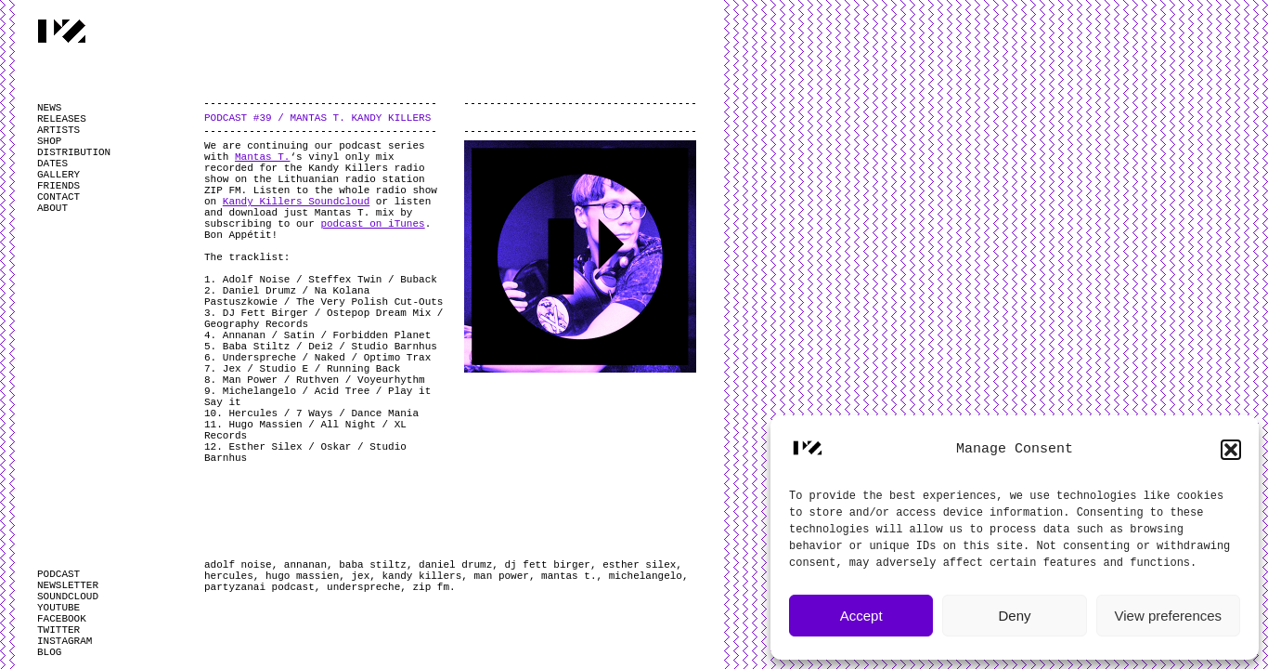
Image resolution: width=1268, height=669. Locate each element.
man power (500, 576)
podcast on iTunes (372, 224)
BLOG (49, 652)
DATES (52, 163)
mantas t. (568, 576)
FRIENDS (58, 185)
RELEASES (61, 119)
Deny (1014, 615)
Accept (861, 615)
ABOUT (52, 208)
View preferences (1169, 615)
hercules (228, 576)
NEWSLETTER (67, 585)
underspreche (363, 587)
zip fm (430, 587)
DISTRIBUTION (73, 152)
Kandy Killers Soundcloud (296, 201)
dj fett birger (547, 565)
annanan (305, 565)
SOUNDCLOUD (67, 596)
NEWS (49, 107)
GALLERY (58, 174)
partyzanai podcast (259, 587)
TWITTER (58, 630)
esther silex (639, 565)
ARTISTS (58, 130)
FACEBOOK (61, 618)
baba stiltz (373, 565)
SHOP (49, 141)
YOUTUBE (58, 607)
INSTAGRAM (64, 641)
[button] (1231, 449)
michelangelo (645, 576)
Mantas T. (262, 157)
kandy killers (421, 576)
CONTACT (58, 197)
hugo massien (302, 576)
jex (360, 576)
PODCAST (58, 574)
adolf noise (238, 565)
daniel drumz (455, 565)
